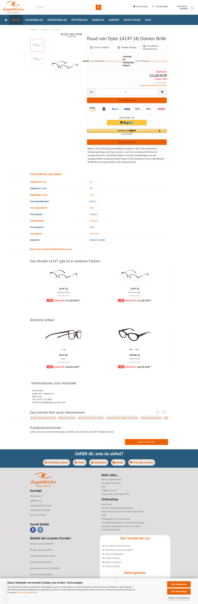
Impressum (106, 504)
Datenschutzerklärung (27, 592)
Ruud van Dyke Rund (151, 418)
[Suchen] (98, 7)
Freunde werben (142, 462)
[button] (127, 132)
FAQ (103, 486)
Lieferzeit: (84, 61)
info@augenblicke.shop (41, 505)
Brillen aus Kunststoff (41, 543)
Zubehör (113, 20)
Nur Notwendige (179, 591)
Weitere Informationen (179, 598)
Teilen (79, 462)
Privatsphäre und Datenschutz (115, 519)
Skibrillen (98, 20)
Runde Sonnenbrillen (41, 574)
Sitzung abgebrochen (111, 479)
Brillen (16, 20)
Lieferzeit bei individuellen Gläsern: (128, 61)
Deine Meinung (146, 442)
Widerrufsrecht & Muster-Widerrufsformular (122, 511)
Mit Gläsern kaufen (127, 142)
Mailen (118, 462)
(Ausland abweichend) (113, 61)
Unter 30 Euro (132, 20)
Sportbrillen (79, 20)
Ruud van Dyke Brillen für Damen (122, 418)
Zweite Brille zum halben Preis (115, 494)
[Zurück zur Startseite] (5, 20)
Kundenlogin (160, 6)
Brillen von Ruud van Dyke (43, 418)
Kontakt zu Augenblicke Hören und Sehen (121, 526)
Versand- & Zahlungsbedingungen (117, 508)
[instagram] (40, 530)
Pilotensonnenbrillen (41, 562)
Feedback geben (56, 462)
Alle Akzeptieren (179, 584)
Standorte (99, 462)
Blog (148, 20)
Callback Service (109, 490)
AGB (103, 515)
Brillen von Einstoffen (41, 549)
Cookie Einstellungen (111, 529)
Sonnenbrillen (34, 20)
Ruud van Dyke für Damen (90, 418)
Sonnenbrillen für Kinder (43, 555)
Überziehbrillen (57, 20)
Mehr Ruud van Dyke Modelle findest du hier (51, 249)
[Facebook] (33, 530)
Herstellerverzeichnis (111, 483)
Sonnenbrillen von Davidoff (44, 568)
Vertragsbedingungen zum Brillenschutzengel (122, 522)
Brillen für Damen (67, 418)
